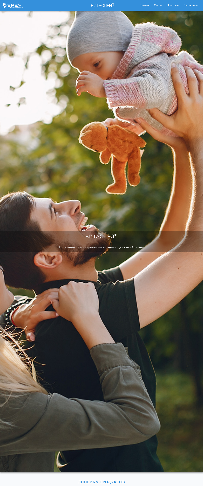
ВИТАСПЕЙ (102, 5)
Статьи (158, 5)
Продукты (173, 5)
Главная (145, 5)
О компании (191, 5)
